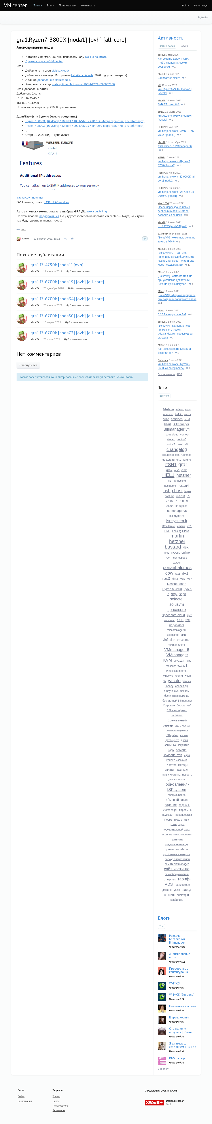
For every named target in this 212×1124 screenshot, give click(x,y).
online (186, 552)
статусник (170, 879)
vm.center (183, 639)
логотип (171, 764)
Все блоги (163, 1068)
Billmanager (181, 424)
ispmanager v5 (177, 511)
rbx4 (175, 579)
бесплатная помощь (176, 695)
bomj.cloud (172, 434)
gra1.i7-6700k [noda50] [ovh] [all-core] (67, 316)
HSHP (161, 127)
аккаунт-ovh (171, 691)
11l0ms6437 (164, 233)
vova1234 (179, 660)
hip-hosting (179, 480)
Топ (161, 926)
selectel (176, 599)
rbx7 (189, 579)
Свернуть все (28, 365)
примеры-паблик (177, 849)
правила (177, 839)
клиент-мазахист (176, 760)
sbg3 (182, 594)
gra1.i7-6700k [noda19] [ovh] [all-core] (67, 282)
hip (169, 480)
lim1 (189, 526)
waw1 (182, 665)
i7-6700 (180, 496)
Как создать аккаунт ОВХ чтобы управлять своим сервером (173, 62)
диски (184, 740)
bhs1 (187, 419)
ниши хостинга (171, 774)
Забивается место (169, 77)
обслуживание (177, 795)
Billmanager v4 (176, 429)
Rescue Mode (176, 584)
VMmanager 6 (176, 649)
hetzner (183, 475)
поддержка (177, 824)
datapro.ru (169, 459)
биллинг (177, 715)
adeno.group (183, 409)
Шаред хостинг (179, 1017)
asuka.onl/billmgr (97, 211)
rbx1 (177, 573)
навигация (182, 769)
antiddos (177, 419)
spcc (189, 615)
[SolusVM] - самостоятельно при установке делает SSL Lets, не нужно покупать (175, 280)
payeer (177, 562)
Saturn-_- (163, 360)
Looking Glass (180, 531)
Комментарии (167, 46)
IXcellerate (168, 526)
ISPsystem (176, 516)
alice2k (25, 238)
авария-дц (181, 686)
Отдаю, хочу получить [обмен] (181, 1030)
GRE (184, 470)
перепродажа (184, 814)
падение (171, 805)
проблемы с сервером (176, 854)
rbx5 (182, 579)
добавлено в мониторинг (53, 79)
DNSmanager (178, 1058)
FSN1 (170, 464)
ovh (168, 557)
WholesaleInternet (176, 670)
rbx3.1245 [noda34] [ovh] (172, 226)
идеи (187, 755)
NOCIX (175, 552)
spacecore (176, 609)
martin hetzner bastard (175, 541)
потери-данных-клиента (176, 834)
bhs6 (167, 424)
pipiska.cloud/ (60, 70)
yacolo (174, 680)
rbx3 (166, 578)
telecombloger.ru (177, 630)
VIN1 (183, 634)
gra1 (23, 229)
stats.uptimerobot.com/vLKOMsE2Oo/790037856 (83, 84)
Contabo (186, 454)
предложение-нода (176, 844)
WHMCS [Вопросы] (181, 995)
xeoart (181, 1100)
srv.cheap (169, 620)
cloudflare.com (171, 454)
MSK (186, 547)
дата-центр (172, 740)
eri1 (178, 459)
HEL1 (168, 475)
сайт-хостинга (176, 869)
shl (159, 85)
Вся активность (166, 374)
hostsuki (183, 485)
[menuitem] (38, 5)
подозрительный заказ (176, 829)
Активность (170, 38)
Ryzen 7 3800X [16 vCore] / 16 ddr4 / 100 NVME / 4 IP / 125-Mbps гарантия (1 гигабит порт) (84, 121)
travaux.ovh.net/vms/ (30, 197)
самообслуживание (177, 874)
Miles (161, 272)
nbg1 (167, 552)
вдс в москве (182, 725)
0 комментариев (78, 271)
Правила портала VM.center (43, 61)
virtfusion (169, 639)
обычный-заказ (176, 800)
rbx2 (185, 573)
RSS (179, 374)
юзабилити (177, 899)
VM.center (15, 5)
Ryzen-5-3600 (172, 589)
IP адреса (181, 505)
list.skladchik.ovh (82, 75)
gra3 (177, 470)
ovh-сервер (180, 557)
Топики (184, 46)
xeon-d (179, 675)
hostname (170, 485)
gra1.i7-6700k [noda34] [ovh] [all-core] (67, 299)
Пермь (168, 819)
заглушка (170, 745)
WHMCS (174, 983)
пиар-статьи (181, 819)
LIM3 (167, 531)
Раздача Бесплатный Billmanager (177, 939)
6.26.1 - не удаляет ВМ (172, 314)
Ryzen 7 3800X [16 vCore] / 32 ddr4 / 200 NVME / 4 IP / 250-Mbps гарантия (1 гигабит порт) (84, 125)
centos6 (181, 439)
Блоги (164, 918)
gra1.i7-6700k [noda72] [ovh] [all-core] (67, 333)
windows (168, 675)
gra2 (169, 470)
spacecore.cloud (173, 615)
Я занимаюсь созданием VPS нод (182, 1045)
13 (187, 264)
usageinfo (172, 634)
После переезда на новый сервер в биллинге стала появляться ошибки (174, 211)
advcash (168, 414)
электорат (183, 895)
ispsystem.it (176, 521)
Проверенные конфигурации (179, 970)
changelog (177, 449)
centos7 (170, 444)
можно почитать (95, 57)
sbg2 (174, 594)
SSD (180, 620)
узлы (177, 889)
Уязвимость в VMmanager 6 (175, 146)
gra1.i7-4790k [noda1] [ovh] (56, 265)
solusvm (176, 604)
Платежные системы (182, 1006)
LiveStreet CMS (169, 1090)
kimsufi (181, 526)
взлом (184, 735)
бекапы (184, 691)
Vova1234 (163, 203)
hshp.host (173, 490)
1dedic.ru (168, 409)
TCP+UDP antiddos (56, 202)
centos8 (182, 444)
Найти (204, 17)
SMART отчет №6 (169, 104)
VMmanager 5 (176, 644)
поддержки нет (49, 216)
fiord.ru (187, 459)
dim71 (161, 111)
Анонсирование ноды (35, 47)
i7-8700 (179, 501)
